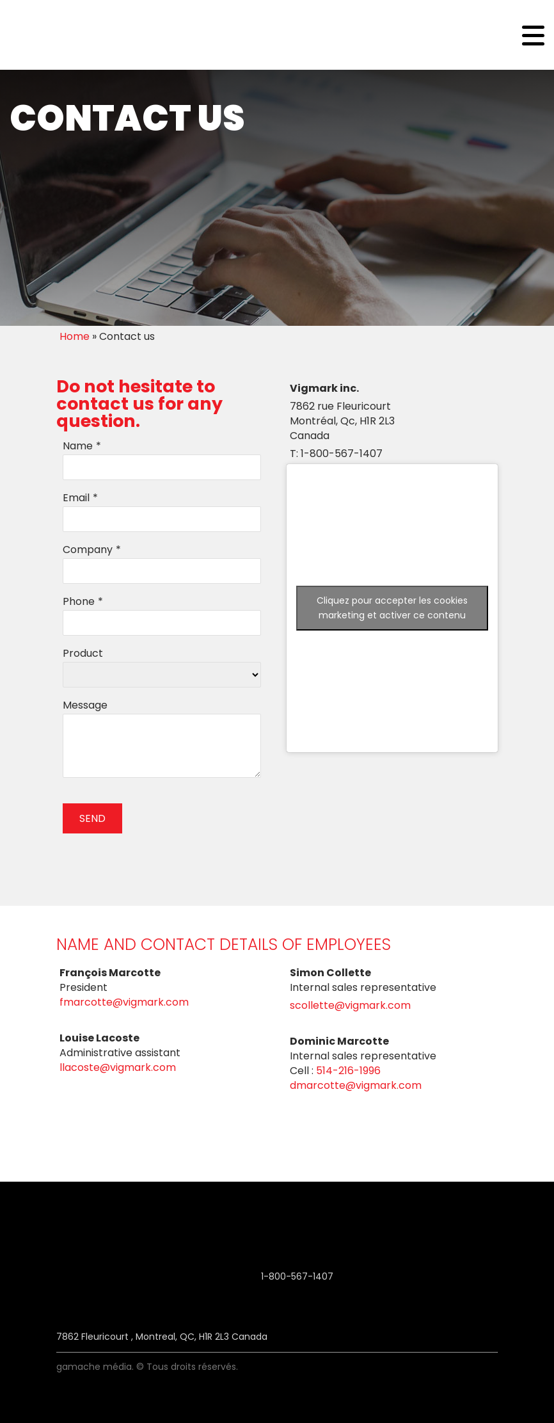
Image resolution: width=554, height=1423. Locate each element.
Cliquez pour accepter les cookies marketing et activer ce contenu (392, 608)
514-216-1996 (348, 1070)
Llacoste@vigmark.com (117, 1067)
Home (74, 336)
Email (76, 497)
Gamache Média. (95, 1366)
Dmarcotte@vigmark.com (356, 1085)
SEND (92, 818)
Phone (79, 601)
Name (78, 445)
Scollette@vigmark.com (350, 1005)
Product (83, 653)
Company (88, 549)
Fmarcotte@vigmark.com (124, 1002)
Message (85, 705)
